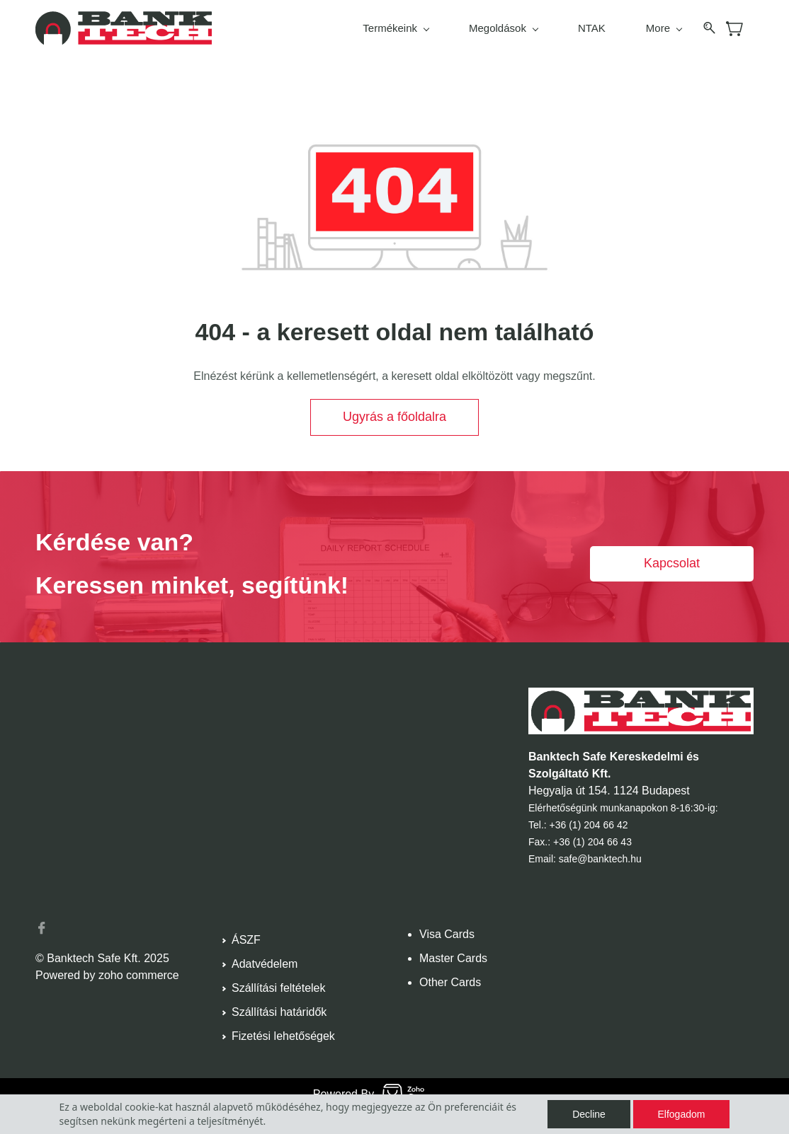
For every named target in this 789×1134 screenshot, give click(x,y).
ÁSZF (246, 940)
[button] (394, 417)
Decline (589, 1114)
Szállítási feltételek (279, 988)
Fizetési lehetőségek (283, 1036)
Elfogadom (681, 1114)
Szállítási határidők (279, 1012)
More (664, 28)
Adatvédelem (264, 964)
